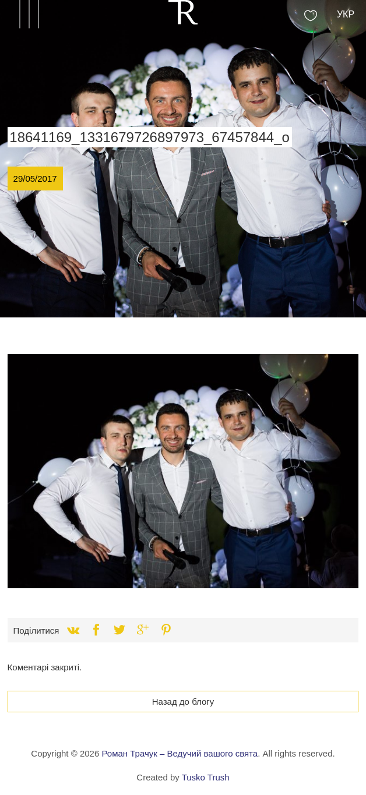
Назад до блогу (183, 701)
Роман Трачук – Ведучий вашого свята (179, 753)
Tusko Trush (206, 777)
